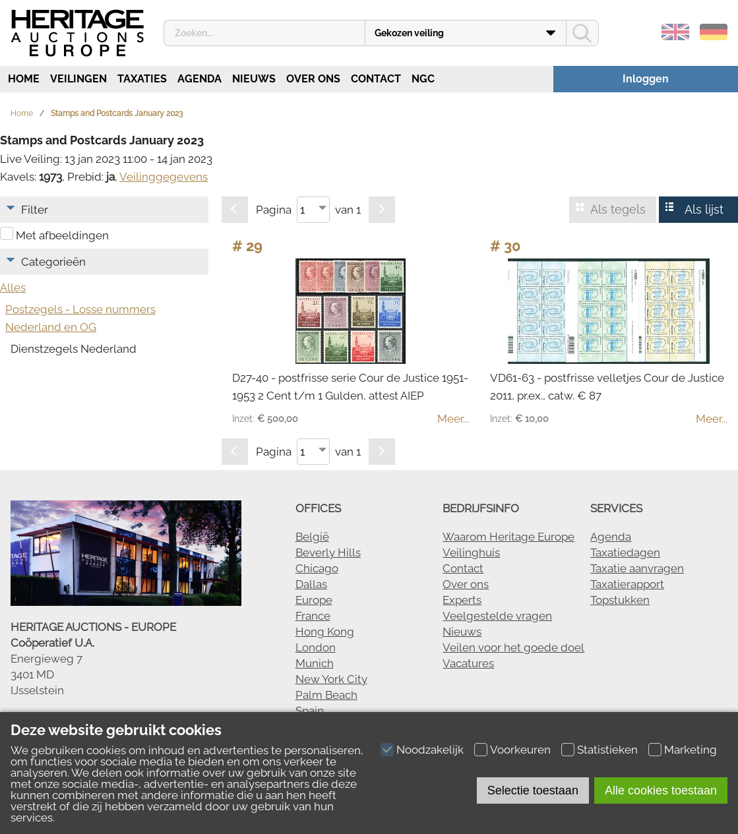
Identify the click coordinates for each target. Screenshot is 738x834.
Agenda (199, 79)
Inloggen (646, 79)
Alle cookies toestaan (661, 790)
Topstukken (620, 600)
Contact (376, 79)
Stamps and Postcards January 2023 (117, 113)
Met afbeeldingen (62, 235)
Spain (309, 710)
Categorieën (53, 261)
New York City (331, 679)
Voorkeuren (520, 749)
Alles (13, 287)
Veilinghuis (471, 552)
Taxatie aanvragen (637, 568)
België (312, 536)
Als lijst (704, 209)
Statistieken (607, 749)
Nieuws (254, 79)
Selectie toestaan (532, 790)
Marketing (690, 749)
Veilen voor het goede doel (513, 647)
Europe (313, 600)
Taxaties (142, 79)
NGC (423, 79)
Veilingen (78, 79)
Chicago (316, 568)
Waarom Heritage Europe (508, 536)
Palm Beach (326, 694)
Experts (462, 600)
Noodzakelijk (430, 749)
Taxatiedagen (625, 552)
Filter (34, 209)
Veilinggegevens (163, 176)
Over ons (313, 79)
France (312, 615)
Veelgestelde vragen (497, 615)
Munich (314, 663)
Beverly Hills (328, 552)
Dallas (311, 584)
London (315, 647)
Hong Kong (324, 631)
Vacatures (468, 663)
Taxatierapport (627, 584)
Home (22, 79)
